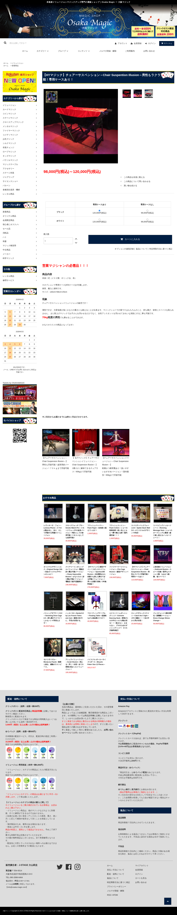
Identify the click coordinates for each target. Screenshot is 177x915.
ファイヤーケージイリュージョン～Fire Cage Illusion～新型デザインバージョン (118, 570)
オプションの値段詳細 (124, 249)
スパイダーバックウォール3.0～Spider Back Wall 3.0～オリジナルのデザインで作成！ (140, 529)
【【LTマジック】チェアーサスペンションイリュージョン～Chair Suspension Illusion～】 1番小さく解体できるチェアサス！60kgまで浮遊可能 (85, 465)
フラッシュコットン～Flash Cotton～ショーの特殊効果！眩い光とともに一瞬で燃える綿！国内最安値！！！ (118, 530)
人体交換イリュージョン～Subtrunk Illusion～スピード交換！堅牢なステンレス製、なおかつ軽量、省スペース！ (162, 572)
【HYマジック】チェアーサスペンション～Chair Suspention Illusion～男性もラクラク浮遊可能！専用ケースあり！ (140, 572)
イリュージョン (17, 63)
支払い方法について (115, 870)
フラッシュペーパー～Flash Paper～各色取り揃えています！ (96, 527)
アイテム (166, 43)
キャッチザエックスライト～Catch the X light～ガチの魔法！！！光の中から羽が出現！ (140, 616)
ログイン (152, 43)
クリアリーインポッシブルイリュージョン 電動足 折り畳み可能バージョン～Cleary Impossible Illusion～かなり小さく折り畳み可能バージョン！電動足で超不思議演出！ (74, 574)
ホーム (25, 51)
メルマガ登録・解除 (107, 51)
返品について (141, 249)
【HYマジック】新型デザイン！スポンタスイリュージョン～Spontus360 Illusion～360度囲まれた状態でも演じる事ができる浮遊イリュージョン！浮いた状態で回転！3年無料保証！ (96, 575)
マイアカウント (142, 865)
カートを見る (141, 878)
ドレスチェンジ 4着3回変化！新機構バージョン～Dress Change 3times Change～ (162, 616)
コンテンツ (84, 51)
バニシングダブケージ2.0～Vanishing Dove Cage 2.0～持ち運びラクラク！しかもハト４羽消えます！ (53, 618)
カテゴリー (43, 51)
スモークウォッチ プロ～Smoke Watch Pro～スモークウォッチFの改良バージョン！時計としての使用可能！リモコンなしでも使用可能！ (74, 531)
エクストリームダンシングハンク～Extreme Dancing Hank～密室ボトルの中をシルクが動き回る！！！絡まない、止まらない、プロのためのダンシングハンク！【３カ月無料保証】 (118, 621)
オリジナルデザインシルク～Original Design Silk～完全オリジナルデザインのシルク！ (53, 570)
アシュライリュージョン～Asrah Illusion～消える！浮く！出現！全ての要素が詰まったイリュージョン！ (74, 664)
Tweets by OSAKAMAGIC (14, 383)
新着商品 (15, 66)
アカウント (122, 43)
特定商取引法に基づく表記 (160, 249)
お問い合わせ (149, 51)
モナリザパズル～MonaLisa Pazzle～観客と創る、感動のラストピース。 (53, 663)
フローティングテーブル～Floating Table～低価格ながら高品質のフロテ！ (96, 615)
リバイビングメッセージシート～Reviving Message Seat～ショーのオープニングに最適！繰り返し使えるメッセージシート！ (162, 531)
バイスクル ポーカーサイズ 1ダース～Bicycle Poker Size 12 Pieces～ (96, 662)
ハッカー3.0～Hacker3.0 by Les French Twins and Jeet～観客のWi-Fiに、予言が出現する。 (74, 616)
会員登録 (137, 43)
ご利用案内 (130, 51)
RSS (109, 895)
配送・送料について (115, 874)
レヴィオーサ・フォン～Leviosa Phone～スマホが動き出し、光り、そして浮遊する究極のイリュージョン (53, 530)
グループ (63, 51)
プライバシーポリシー (116, 886)
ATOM (115, 895)
